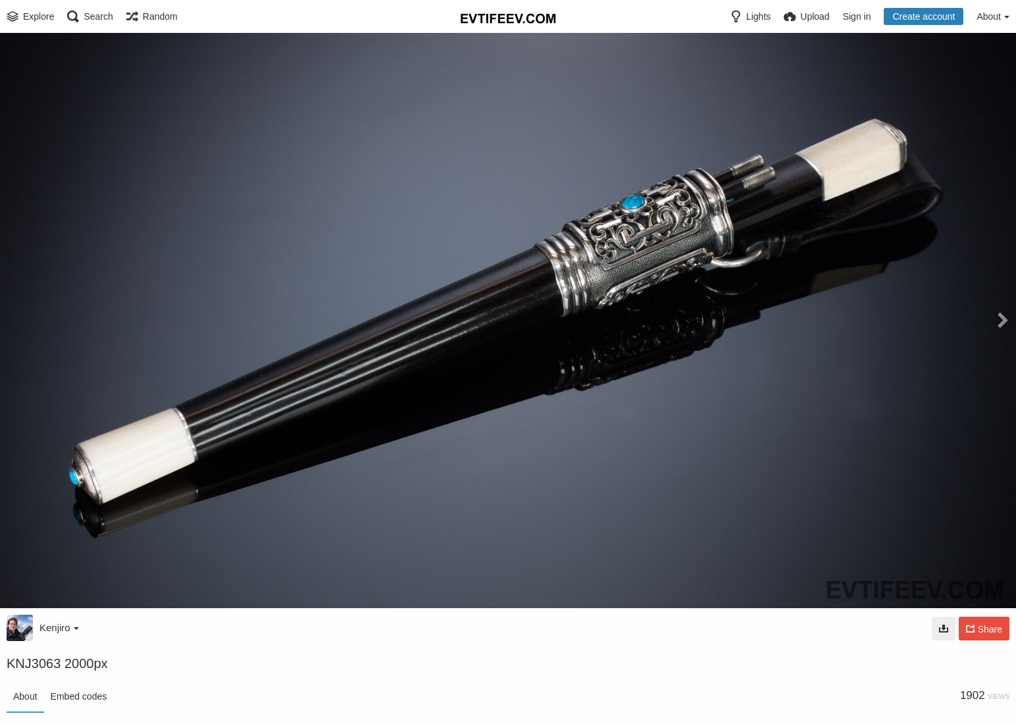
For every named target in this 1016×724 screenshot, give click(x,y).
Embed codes (79, 696)
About (25, 696)
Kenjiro (59, 627)
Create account (923, 16)
